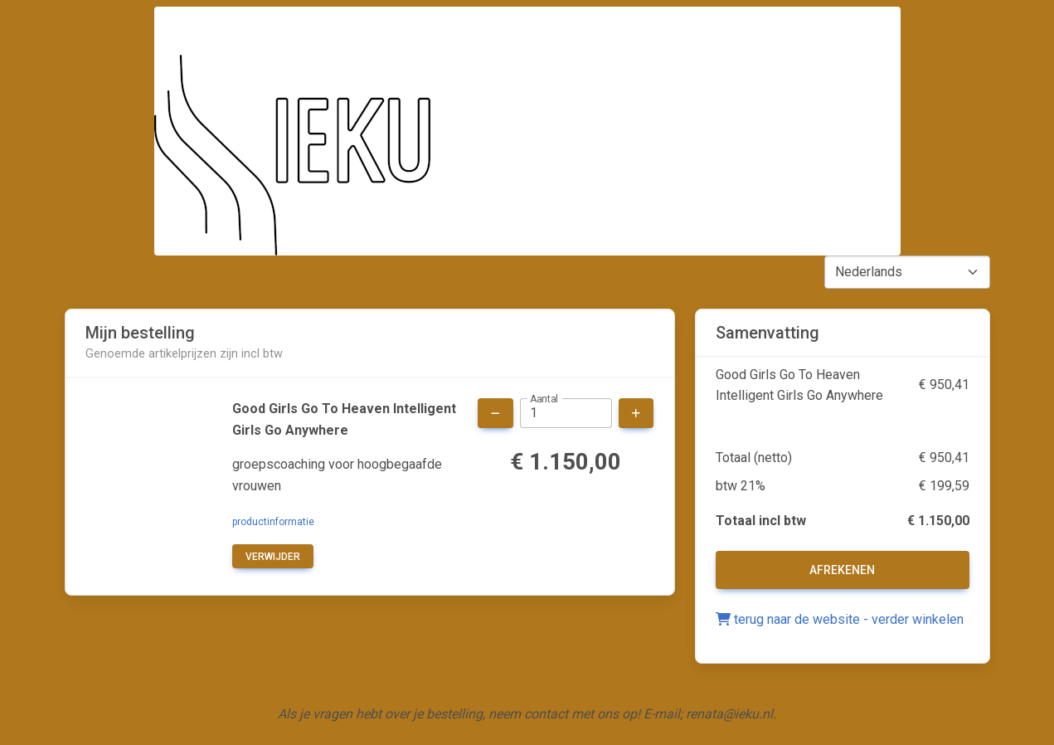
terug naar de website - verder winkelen (840, 619)
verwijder (272, 556)
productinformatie (273, 522)
